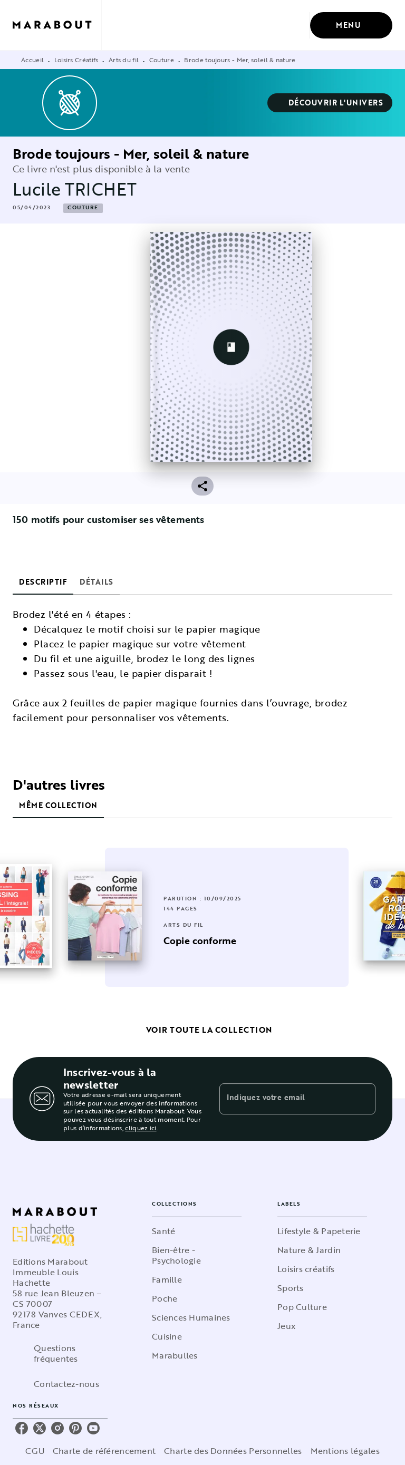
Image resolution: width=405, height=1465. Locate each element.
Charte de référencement (104, 1450)
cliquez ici (140, 1128)
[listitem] (22, 1428)
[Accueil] (57, 25)
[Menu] (351, 25)
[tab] (43, 582)
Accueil (32, 59)
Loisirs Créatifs (76, 59)
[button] (330, 102)
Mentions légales (345, 1450)
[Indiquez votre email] (284, 1098)
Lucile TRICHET (75, 189)
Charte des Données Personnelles (233, 1450)
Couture (161, 59)
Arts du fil (124, 59)
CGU (34, 1450)
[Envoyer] (362, 1099)
